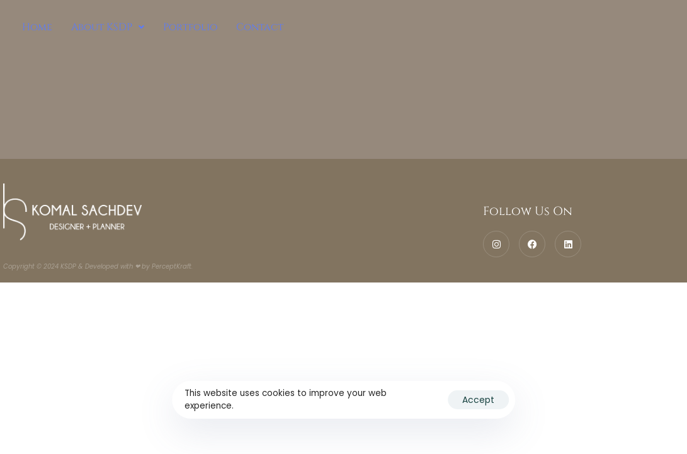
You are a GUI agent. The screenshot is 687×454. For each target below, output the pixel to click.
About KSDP (107, 27)
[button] (108, 27)
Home (37, 27)
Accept (478, 399)
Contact (259, 27)
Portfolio (190, 27)
